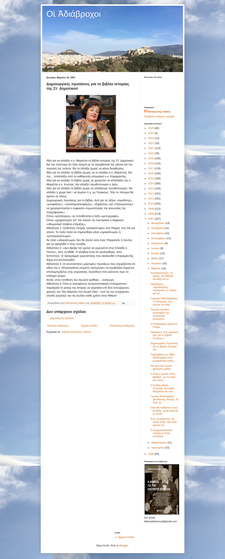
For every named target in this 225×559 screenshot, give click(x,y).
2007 (151, 218)
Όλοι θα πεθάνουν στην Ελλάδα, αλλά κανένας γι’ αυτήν (164, 410)
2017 (151, 168)
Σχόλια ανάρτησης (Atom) (76, 331)
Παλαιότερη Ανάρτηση (122, 325)
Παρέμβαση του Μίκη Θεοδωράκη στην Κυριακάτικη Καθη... (163, 357)
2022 (151, 143)
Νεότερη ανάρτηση (58, 325)
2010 (151, 203)
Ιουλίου (155, 248)
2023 (151, 138)
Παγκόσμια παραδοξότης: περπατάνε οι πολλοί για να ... (163, 289)
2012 (151, 193)
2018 (151, 163)
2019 (151, 158)
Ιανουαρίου (158, 447)
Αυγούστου (158, 243)
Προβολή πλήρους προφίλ (159, 116)
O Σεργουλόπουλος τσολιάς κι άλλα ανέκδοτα (162, 433)
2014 (151, 183)
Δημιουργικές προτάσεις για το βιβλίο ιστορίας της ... (164, 346)
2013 (151, 188)
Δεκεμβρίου (158, 223)
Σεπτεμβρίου (159, 238)
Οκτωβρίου (158, 233)
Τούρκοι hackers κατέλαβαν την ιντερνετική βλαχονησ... (160, 314)
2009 (151, 208)
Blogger (123, 545)
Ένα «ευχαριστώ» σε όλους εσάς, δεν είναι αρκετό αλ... (164, 421)
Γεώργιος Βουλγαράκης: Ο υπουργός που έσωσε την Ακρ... (164, 301)
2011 (151, 198)
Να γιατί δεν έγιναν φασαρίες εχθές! (161, 367)
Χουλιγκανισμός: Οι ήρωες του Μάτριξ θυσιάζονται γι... (162, 276)
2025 (151, 128)
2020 (151, 153)
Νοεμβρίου (157, 228)
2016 (151, 173)
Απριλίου (156, 263)
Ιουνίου (155, 253)
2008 (151, 213)
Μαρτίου (156, 268)
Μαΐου (155, 258)
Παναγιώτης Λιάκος (159, 111)
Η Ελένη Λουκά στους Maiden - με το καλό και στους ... (163, 377)
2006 (151, 454)
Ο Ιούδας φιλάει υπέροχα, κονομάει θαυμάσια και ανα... (163, 388)
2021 (151, 148)
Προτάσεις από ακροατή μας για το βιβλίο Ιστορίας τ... (164, 335)
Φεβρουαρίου (159, 442)
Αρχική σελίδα (89, 325)
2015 (151, 178)
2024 (151, 133)
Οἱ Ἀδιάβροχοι (73, 14)
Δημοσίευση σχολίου (62, 318)
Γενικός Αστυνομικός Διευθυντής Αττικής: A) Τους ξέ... (164, 399)
